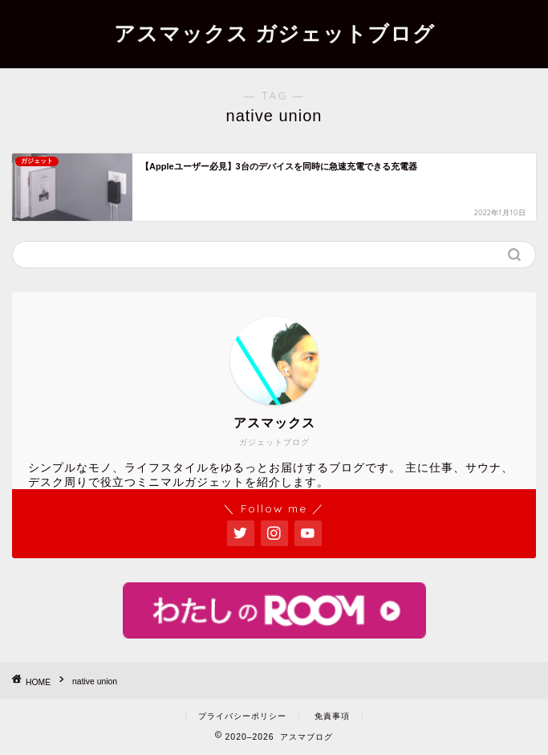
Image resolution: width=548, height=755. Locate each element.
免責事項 (332, 716)
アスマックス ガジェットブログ (274, 33)
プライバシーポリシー (242, 716)
